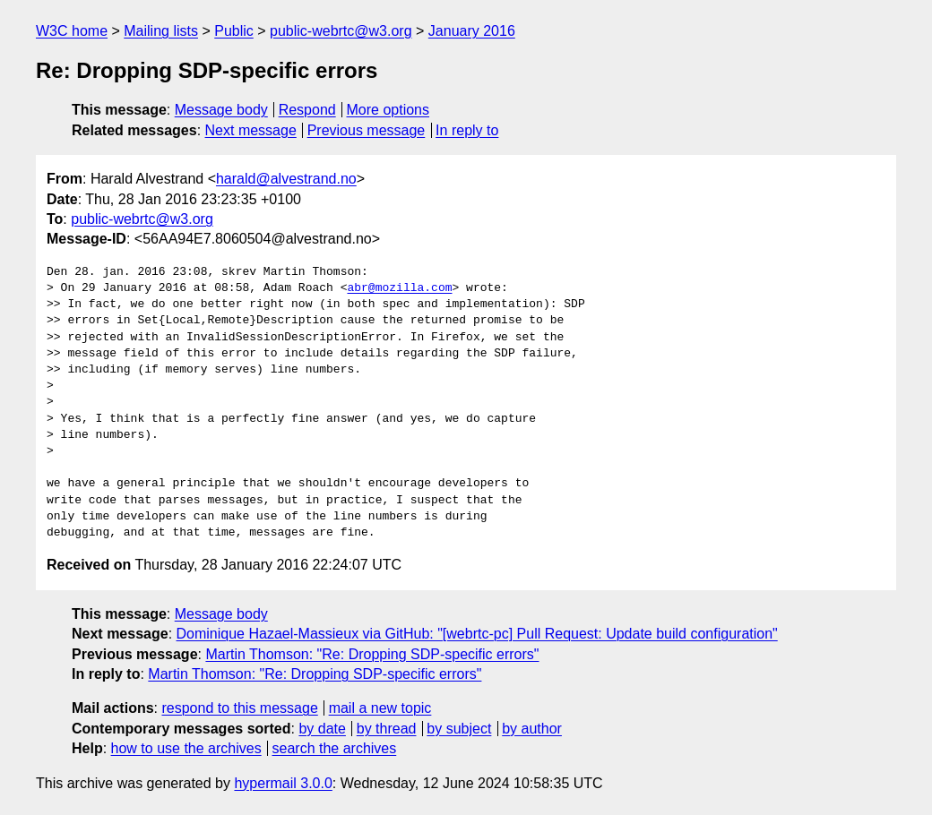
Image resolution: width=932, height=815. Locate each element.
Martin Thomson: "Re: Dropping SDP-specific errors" (372, 654)
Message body (221, 109)
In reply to (467, 130)
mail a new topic (380, 708)
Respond (307, 109)
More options (388, 109)
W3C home (72, 31)
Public (234, 31)
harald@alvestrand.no (286, 178)
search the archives (334, 748)
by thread (387, 728)
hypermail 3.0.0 (283, 783)
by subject (459, 728)
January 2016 (471, 31)
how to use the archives (186, 748)
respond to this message (239, 708)
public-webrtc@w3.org (341, 31)
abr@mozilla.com (399, 288)
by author (532, 728)
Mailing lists (161, 31)
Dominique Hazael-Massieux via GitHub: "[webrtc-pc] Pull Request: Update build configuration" (477, 633)
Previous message (366, 130)
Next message (251, 130)
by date (321, 728)
